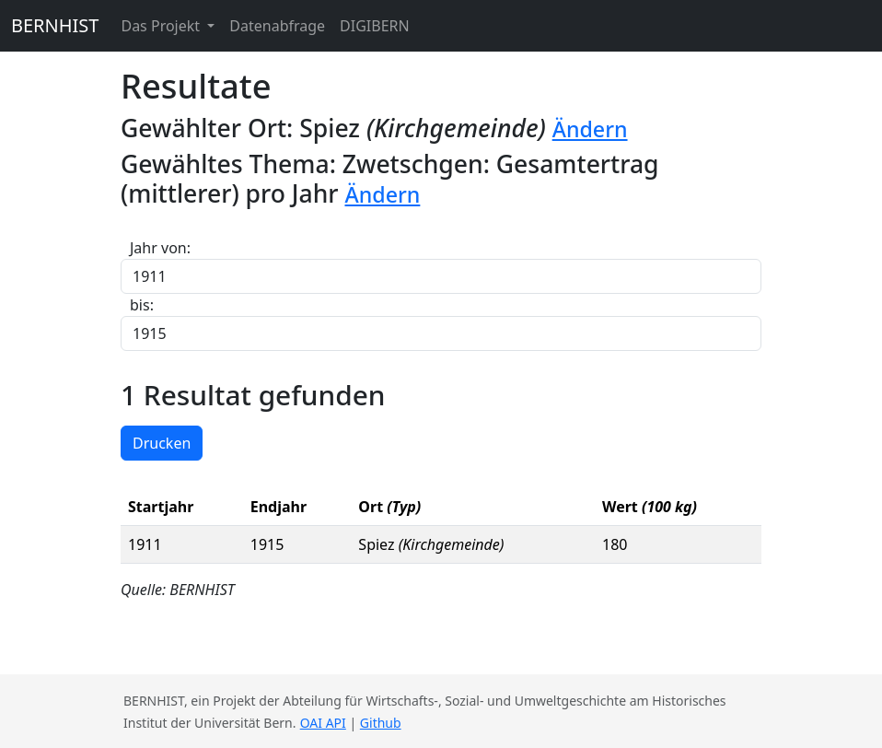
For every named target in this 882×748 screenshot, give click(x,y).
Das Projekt (162, 26)
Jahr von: (160, 248)
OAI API (323, 722)
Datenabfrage (277, 26)
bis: (142, 305)
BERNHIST (55, 25)
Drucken (162, 443)
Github (380, 722)
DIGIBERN (375, 26)
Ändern (590, 129)
